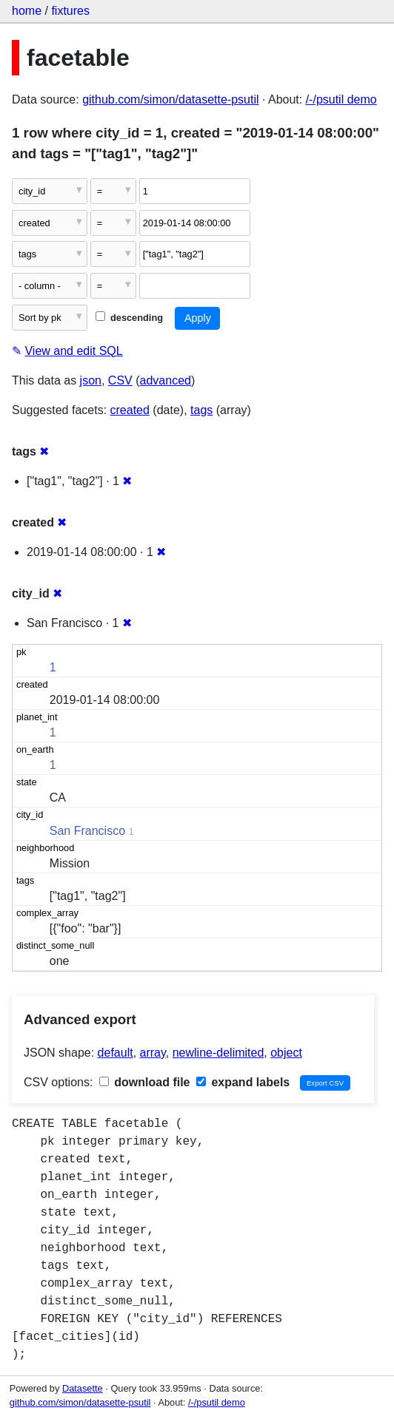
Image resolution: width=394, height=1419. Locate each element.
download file (144, 1082)
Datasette (82, 1388)
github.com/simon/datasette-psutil (170, 99)
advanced (165, 380)
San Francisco (87, 830)
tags (201, 410)
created (130, 410)
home (26, 10)
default (115, 1052)
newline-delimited (218, 1052)
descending (129, 317)
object (286, 1052)
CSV (120, 380)
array (153, 1052)
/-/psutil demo (341, 99)
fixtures (70, 10)
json (90, 380)
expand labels (243, 1082)
